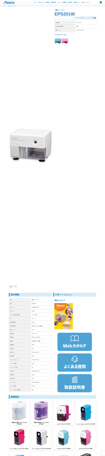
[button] (10, 145)
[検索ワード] (94, 2)
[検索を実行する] (101, 2)
